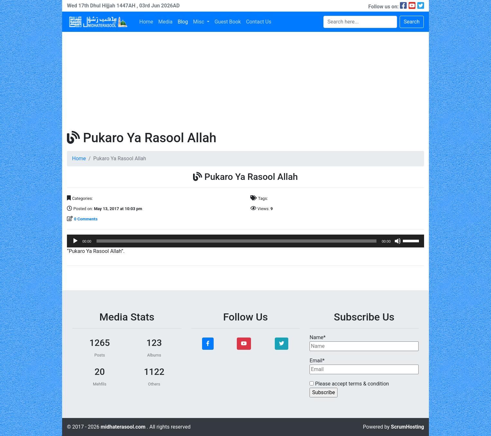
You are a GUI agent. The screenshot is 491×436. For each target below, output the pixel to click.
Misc (199, 22)
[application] (245, 241)
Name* (364, 342)
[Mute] (397, 241)
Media (165, 22)
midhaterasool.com (124, 427)
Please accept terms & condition (349, 384)
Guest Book (228, 22)
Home (146, 22)
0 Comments (85, 219)
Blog (183, 22)
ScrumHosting (407, 427)
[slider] (237, 241)
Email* (364, 365)
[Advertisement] (245, 80)
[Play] (75, 241)
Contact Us (259, 22)
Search (412, 22)
